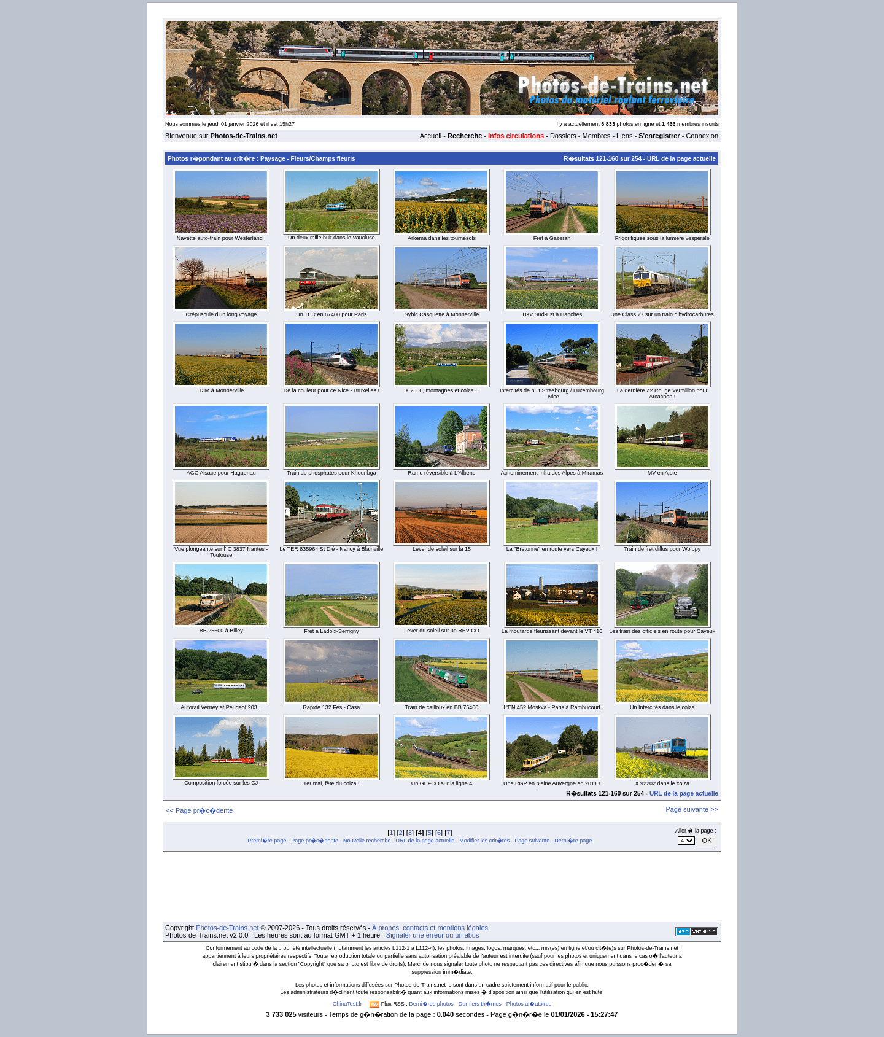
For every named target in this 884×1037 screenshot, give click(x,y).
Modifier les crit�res (484, 840)
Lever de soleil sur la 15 (442, 549)
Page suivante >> (691, 809)
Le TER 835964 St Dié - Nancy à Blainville (331, 549)
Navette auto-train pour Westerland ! (221, 238)
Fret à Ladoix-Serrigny (331, 631)
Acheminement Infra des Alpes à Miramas (552, 473)
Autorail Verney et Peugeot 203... (221, 707)
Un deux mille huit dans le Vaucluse (331, 238)
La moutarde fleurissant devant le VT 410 (552, 631)
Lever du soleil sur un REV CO (441, 630)
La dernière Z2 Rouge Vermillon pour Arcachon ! (662, 393)
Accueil (430, 135)
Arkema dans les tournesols (442, 238)
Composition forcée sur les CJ (221, 783)
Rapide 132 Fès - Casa (331, 707)
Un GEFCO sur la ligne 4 (442, 783)
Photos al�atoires (529, 1004)
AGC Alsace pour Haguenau (221, 473)
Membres (596, 135)
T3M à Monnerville (221, 390)
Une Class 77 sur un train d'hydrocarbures (662, 314)
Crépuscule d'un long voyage (221, 314)
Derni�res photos (431, 1004)
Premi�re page (266, 840)
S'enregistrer (659, 135)
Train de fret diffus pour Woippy (662, 549)
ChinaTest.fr (347, 1004)
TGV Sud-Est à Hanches (552, 314)
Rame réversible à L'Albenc (442, 473)
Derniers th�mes (480, 1004)
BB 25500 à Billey (221, 630)
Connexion (702, 135)
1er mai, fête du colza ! (331, 783)
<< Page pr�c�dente (199, 810)
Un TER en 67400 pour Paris (331, 314)
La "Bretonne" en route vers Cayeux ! (551, 549)
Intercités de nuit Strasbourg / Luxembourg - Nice (552, 393)
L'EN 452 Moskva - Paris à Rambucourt (551, 707)
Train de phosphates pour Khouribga (331, 473)
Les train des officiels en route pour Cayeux (662, 631)
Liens (624, 135)
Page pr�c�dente (314, 840)
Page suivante (531, 840)
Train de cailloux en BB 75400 (442, 707)
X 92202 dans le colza (662, 783)
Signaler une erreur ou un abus (432, 935)
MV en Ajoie (662, 473)
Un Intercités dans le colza (662, 707)
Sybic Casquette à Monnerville (442, 314)
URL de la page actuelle (681, 158)
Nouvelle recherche (367, 840)
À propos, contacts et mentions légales (430, 927)
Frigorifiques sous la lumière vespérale (662, 238)
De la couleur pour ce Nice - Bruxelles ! (331, 390)
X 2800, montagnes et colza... (441, 390)
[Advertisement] (442, 886)
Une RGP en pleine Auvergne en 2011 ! (551, 783)
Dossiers (563, 135)
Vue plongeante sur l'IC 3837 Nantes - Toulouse (221, 552)
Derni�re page (573, 840)
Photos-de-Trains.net (227, 927)
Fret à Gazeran (552, 238)
